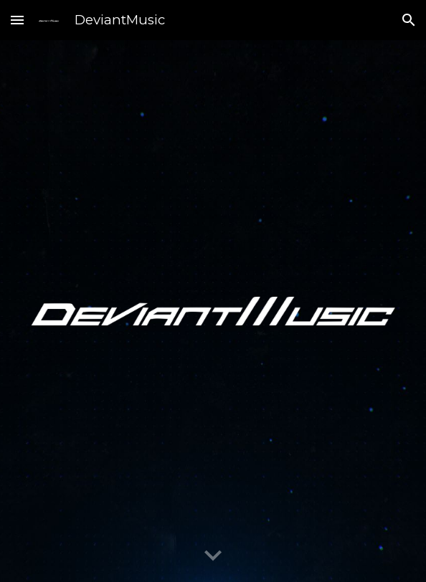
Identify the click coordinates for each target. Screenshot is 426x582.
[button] (17, 19)
